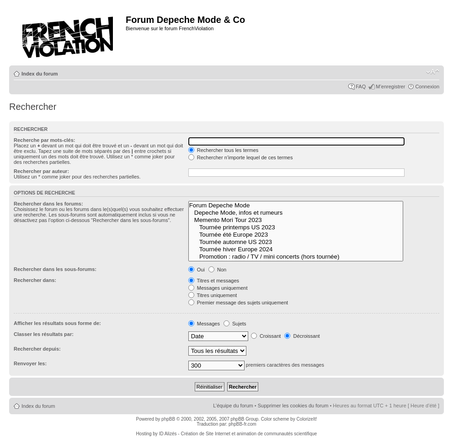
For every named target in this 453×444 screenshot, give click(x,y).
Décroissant (302, 336)
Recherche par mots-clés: (44, 140)
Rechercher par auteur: (41, 171)
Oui (196, 269)
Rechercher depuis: (37, 349)
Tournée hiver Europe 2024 (296, 249)
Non (217, 269)
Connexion (427, 86)
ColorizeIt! (306, 419)
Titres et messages (213, 280)
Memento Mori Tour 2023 (296, 220)
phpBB (168, 419)
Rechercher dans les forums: (48, 203)
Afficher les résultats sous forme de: (57, 323)
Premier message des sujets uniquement (238, 302)
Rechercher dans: (35, 280)
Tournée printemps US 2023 (296, 227)
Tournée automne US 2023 (296, 242)
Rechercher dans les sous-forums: (55, 269)
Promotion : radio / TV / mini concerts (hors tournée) (296, 256)
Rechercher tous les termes (223, 150)
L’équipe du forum (233, 405)
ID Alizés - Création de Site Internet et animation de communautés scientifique (238, 433)
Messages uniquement (218, 288)
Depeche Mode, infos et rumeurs (296, 213)
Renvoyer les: (30, 363)
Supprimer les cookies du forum (293, 405)
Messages (204, 323)
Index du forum (39, 73)
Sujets (235, 323)
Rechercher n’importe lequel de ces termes (240, 157)
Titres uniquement (212, 295)
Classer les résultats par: (44, 334)
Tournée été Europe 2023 (296, 234)
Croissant (266, 336)
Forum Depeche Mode (296, 205)
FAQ (361, 86)
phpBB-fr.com (242, 424)
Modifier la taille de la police (432, 72)
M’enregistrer (390, 86)
